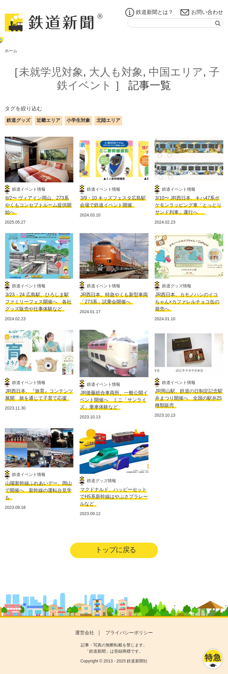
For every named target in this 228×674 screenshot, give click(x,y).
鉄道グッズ (18, 120)
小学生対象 (78, 120)
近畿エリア (48, 120)
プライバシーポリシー (129, 632)
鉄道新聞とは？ (149, 12)
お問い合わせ (201, 12)
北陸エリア (108, 120)
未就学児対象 (51, 72)
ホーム (11, 50)
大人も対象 (116, 72)
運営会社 (84, 632)
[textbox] (175, 23)
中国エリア (176, 72)
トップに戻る (116, 550)
